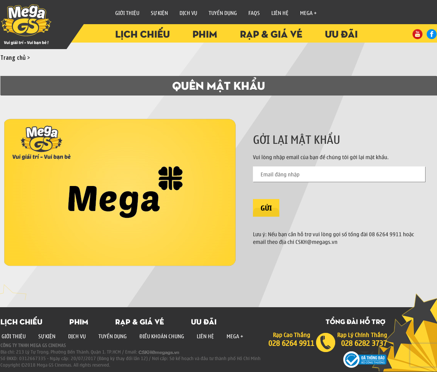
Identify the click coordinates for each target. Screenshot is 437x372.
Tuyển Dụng (223, 12)
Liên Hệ (280, 12)
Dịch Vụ (77, 335)
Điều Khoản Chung (161, 335)
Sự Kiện (159, 12)
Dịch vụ (188, 12)
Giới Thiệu (127, 12)
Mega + (308, 12)
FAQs (254, 12)
